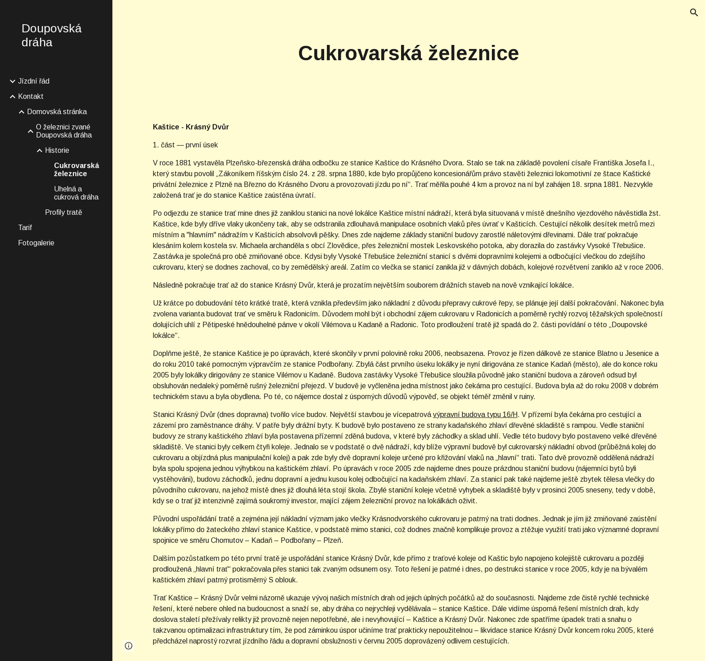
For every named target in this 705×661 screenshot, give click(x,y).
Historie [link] (57, 150)
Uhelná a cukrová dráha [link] (76, 193)
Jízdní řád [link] (33, 81)
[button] (694, 12)
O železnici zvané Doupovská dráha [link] (64, 131)
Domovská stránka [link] (57, 111)
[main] (408, 53)
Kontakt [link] (31, 96)
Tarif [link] (25, 227)
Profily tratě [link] (63, 212)
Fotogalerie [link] (36, 243)
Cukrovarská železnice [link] (76, 169)
